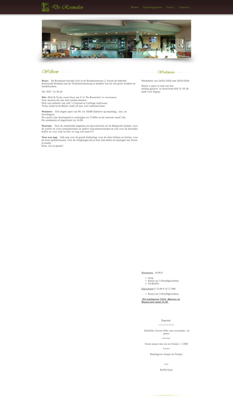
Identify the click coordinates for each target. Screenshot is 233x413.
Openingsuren (152, 7)
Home (135, 7)
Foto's (170, 7)
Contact (184, 7)
